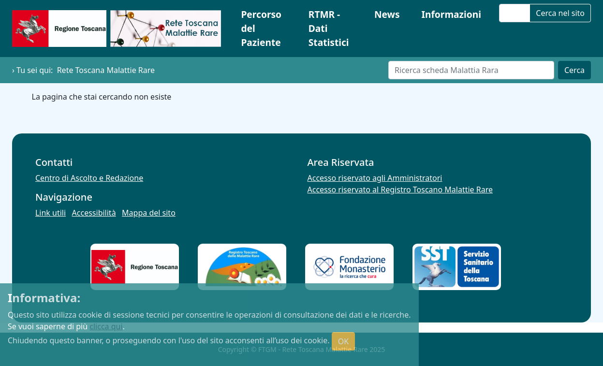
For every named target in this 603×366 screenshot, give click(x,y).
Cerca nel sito (560, 13)
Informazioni (451, 14)
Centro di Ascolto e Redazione (89, 178)
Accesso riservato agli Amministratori (375, 178)
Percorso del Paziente (261, 28)
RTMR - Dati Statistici (329, 28)
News (387, 14)
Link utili (50, 212)
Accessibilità (94, 212)
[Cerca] (471, 70)
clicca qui (105, 326)
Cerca (574, 70)
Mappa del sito (149, 212)
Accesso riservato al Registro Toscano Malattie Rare (400, 189)
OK (343, 341)
